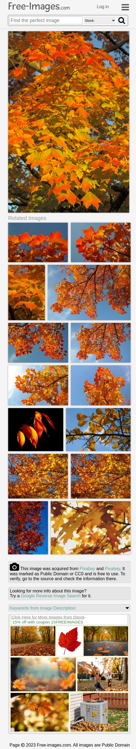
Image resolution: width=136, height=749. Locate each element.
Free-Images (39, 6)
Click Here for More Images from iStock (47, 617)
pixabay (87, 568)
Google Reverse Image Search (51, 595)
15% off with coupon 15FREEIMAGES (47, 621)
